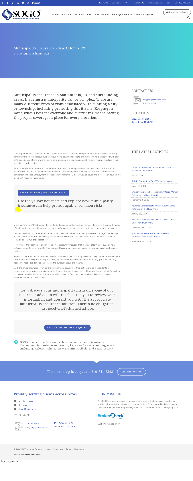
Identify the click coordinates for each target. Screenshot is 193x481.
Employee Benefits (122, 14)
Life (89, 14)
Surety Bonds (101, 14)
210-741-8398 (102, 375)
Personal (67, 14)
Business (79, 14)
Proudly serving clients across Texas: (46, 397)
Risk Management (145, 14)
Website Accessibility (109, 424)
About (55, 14)
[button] (188, 17)
